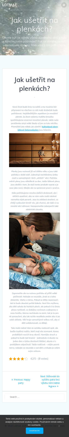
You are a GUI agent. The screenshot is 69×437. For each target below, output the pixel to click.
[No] (59, 425)
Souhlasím (34, 430)
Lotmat (9, 5)
